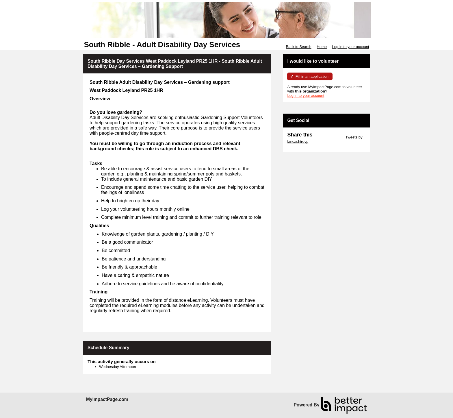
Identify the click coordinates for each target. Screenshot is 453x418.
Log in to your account (350, 47)
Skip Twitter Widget (328, 137)
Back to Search (298, 47)
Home (322, 47)
